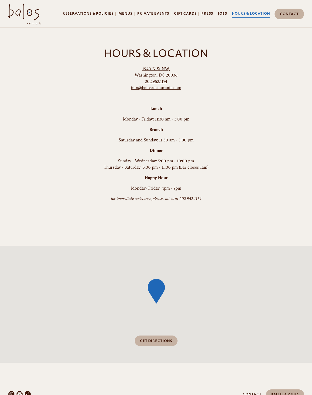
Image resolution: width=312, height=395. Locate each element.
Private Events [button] (153, 13)
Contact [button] (289, 14)
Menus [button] (125, 13)
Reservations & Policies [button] (88, 13)
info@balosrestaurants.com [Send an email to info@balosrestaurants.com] (156, 87)
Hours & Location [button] (251, 13)
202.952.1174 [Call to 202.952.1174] (156, 81)
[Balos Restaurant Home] (24, 13)
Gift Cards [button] (185, 13)
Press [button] (207, 13)
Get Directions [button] (156, 341)
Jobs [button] (222, 13)
